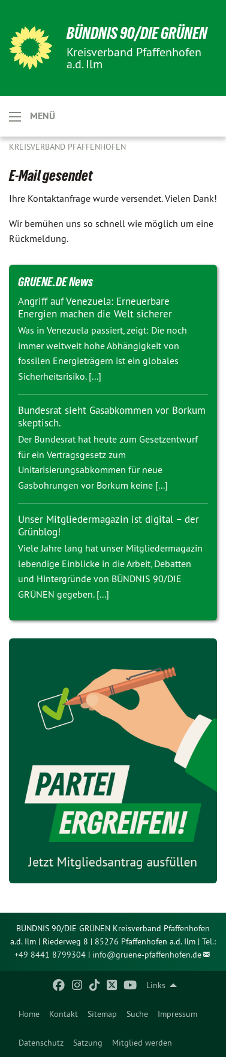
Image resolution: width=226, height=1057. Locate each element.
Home (29, 1013)
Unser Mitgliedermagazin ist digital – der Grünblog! (108, 525)
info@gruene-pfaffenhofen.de (146, 954)
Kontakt (63, 1013)
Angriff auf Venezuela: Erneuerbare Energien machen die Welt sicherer (95, 307)
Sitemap (102, 1013)
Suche (137, 1013)
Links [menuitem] (155, 985)
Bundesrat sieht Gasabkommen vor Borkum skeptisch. (112, 416)
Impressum (177, 1013)
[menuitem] (29, 1014)
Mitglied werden (142, 1042)
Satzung (88, 1042)
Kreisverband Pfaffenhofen (67, 146)
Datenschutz (41, 1042)
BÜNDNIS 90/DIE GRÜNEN (137, 33)
